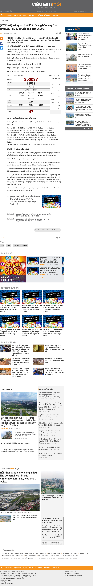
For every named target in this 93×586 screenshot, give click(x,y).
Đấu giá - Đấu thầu (44, 15)
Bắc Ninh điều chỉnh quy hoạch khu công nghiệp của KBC (83, 115)
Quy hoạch (8, 15)
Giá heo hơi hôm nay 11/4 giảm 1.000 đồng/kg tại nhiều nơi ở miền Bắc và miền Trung (21, 361)
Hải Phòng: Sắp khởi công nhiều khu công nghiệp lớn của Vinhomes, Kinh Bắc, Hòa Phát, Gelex (18, 477)
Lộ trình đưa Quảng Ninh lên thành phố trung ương (15, 443)
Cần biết (4, 20)
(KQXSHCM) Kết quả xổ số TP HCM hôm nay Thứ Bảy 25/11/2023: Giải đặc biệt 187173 (32, 220)
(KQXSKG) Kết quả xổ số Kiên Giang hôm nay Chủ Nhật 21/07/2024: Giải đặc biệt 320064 (53, 333)
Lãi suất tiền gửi (54, 555)
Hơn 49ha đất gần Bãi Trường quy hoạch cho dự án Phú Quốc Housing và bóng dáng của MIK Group (83, 123)
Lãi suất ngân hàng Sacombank (11, 558)
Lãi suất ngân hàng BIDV (29, 558)
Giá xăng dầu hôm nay (31, 553)
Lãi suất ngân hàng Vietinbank (47, 558)
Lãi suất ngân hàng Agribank (69, 555)
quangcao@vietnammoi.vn (75, 575)
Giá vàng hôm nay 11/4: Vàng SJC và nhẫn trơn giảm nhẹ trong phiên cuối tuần (54, 348)
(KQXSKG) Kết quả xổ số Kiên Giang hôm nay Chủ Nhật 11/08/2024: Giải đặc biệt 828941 (53, 309)
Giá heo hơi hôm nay (54, 553)
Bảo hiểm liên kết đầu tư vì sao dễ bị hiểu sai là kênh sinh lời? (84, 66)
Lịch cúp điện (19, 555)
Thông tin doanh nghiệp (78, 88)
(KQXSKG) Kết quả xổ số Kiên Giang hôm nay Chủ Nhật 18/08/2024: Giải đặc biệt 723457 (32, 309)
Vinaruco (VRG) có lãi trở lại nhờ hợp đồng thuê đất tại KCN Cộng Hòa (83, 100)
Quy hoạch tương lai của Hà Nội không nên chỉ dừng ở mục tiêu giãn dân (50, 417)
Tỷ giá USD (74, 553)
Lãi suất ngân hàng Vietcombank (67, 558)
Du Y (1, 33)
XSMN (8, 245)
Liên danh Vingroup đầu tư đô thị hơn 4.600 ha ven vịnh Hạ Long (83, 94)
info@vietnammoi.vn (8, 582)
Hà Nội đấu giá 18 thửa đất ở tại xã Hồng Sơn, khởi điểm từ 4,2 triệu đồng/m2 (50, 441)
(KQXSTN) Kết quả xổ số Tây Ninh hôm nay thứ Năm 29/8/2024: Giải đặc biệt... (50, 270)
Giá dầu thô (43, 553)
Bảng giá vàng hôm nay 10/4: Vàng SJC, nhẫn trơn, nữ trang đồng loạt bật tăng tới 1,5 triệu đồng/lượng (21, 372)
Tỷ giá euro (65, 553)
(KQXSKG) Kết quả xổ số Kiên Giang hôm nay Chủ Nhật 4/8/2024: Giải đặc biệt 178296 (10, 333)
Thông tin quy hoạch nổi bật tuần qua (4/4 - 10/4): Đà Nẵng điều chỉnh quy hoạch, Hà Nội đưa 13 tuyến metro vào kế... (52, 528)
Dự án (25, 15)
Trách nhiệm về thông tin (6, 583)
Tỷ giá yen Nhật (83, 553)
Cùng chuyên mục (8, 342)
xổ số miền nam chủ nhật (20, 245)
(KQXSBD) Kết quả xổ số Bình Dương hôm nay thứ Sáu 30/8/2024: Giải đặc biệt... (50, 260)
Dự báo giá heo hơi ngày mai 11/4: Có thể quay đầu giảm (54, 360)
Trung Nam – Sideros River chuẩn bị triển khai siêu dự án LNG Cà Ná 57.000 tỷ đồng (85, 77)
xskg (2, 245)
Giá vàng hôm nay (7, 553)
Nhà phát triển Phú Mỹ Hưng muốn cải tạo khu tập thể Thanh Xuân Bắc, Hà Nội (25, 434)
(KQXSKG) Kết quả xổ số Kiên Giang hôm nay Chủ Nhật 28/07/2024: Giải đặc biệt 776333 (32, 333)
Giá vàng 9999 (19, 553)
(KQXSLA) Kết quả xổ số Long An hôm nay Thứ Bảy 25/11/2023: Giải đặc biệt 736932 (33, 215)
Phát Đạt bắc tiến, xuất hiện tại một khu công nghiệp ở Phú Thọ (52, 537)
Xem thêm (88, 129)
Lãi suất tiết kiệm (43, 555)
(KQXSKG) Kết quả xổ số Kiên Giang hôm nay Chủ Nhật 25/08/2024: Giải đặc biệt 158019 (10, 309)
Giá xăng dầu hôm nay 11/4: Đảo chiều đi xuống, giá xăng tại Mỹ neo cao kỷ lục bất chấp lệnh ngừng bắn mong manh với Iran (21, 350)
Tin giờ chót (7, 389)
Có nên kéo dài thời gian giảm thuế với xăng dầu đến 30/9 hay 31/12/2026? (85, 36)
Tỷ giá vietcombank (8, 555)
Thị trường (17, 15)
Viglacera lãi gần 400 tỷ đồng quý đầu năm (85, 55)
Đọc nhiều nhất (46, 389)
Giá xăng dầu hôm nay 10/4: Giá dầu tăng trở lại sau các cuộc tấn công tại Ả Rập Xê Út (54, 371)
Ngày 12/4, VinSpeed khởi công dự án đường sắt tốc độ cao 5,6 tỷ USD (85, 46)
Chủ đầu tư (32, 15)
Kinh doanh (56, 15)
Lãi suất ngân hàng (30, 555)
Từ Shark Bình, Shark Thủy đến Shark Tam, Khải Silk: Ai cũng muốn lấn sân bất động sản (83, 108)
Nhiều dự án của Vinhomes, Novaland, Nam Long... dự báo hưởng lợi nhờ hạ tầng (25, 517)
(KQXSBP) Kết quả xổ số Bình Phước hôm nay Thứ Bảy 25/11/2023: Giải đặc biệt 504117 (25, 200)
